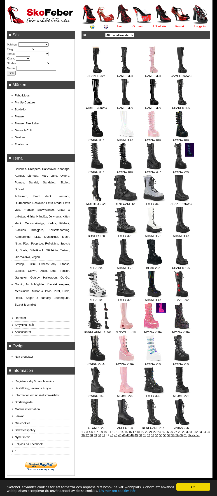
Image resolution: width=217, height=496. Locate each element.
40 (99, 435)
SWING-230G (153, 332)
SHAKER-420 (181, 108)
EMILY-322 (125, 236)
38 (91, 435)
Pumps (19, 182)
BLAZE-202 (181, 300)
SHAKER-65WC (181, 204)
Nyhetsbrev (22, 437)
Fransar (29, 209)
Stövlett (20, 189)
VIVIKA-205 (181, 428)
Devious (20, 137)
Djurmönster (23, 203)
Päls (26, 243)
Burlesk (20, 270)
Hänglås (41, 216)
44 (115, 435)
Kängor (19, 175)
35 (208, 432)
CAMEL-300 (125, 108)
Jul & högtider (35, 284)
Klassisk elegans (58, 284)
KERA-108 (96, 300)
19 (142, 432)
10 (105, 432)
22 (154, 432)
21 (150, 432)
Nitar (18, 243)
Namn (11, 68)
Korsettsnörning (59, 230)
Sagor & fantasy (38, 297)
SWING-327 (153, 172)
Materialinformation (27, 409)
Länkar (19, 416)
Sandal (33, 182)
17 (134, 432)
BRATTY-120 (96, 236)
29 (183, 432)
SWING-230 (153, 364)
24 (163, 432)
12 (113, 432)
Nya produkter (24, 356)
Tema (10, 53)
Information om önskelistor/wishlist (37, 395)
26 (171, 432)
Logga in (200, 26)
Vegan (36, 257)
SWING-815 (96, 140)
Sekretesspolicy (25, 430)
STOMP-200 (125, 396)
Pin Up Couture (25, 102)
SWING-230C (96, 364)
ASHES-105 (125, 428)
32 (196, 432)
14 (122, 432)
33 (200, 432)
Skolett (64, 182)
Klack (10, 58)
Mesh (65, 236)
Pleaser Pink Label (27, 123)
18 (138, 432)
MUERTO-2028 (96, 204)
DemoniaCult (23, 130)
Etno (53, 270)
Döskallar (38, 203)
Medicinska (22, 291)
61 (185, 435)
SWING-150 (96, 396)
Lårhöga (33, 175)
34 (204, 432)
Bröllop (19, 264)
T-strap (64, 250)
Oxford (65, 175)
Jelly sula (55, 216)
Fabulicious (22, 95)
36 (83, 435)
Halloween (50, 277)
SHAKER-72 (153, 236)
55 (160, 435)
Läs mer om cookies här (117, 491)
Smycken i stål (24, 325)
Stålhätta (52, 250)
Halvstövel (49, 169)
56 (164, 435)
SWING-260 (181, 172)
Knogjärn (37, 230)
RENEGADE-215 (153, 428)
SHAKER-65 (125, 140)
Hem (120, 26)
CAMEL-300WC (181, 76)
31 (192, 432)
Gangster (21, 277)
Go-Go (65, 277)
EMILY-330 (153, 396)
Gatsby (34, 277)
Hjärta (31, 216)
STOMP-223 (96, 428)
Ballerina (20, 169)
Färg (10, 49)
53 (152, 435)
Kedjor (52, 223)
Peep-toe (37, 243)
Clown (32, 270)
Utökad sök (159, 26)
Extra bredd (54, 203)
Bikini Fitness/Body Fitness (48, 264)
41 (103, 435)
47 (128, 435)
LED (37, 236)
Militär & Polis (41, 291)
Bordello (20, 109)
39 (95, 435)
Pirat (57, 291)
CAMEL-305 (125, 76)
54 (156, 435)
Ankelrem (21, 196)
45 (119, 435)
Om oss (138, 26)
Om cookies (22, 423)
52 (148, 435)
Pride (65, 291)
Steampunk (61, 297)
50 (140, 435)
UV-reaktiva (22, 257)
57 (168, 435)
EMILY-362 (153, 204)
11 (109, 432)
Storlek (11, 63)
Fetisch (64, 270)
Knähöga (63, 169)
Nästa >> (194, 435)
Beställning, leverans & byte (33, 388)
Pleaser (20, 116)
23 (159, 432)
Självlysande (45, 209)
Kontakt (180, 26)
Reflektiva (51, 243)
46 (123, 435)
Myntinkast (51, 236)
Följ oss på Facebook (29, 444)
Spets (23, 250)
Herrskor (20, 318)
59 (177, 435)
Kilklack (64, 223)
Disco (43, 270)
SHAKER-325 (96, 76)
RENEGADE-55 (125, 204)
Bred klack (42, 196)
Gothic (19, 284)
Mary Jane (49, 175)
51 (144, 435)
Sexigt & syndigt (25, 304)
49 (136, 435)
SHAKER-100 (181, 268)
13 (117, 432)
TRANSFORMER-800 (96, 332)
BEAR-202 (153, 268)
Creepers (34, 169)
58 (173, 435)
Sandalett (49, 182)
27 (175, 432)
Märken (12, 44)
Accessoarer (23, 332)
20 (146, 432)
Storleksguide (24, 402)
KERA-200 (96, 268)
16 (130, 432)
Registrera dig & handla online (34, 381)
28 (179, 432)
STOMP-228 (181, 396)
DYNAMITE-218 (124, 332)
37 (87, 435)
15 (126, 432)
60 (181, 435)
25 (167, 432)
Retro (18, 297)
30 (187, 432)
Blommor (63, 196)
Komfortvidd (22, 236)
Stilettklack (37, 250)
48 (132, 435)
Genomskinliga (34, 223)
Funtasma (21, 144)
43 (111, 435)
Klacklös (20, 230)
